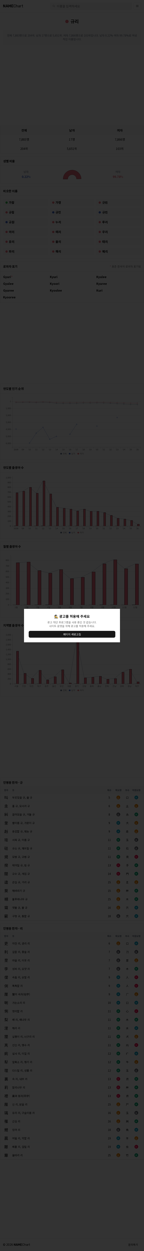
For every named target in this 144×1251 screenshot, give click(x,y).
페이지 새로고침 (72, 634)
